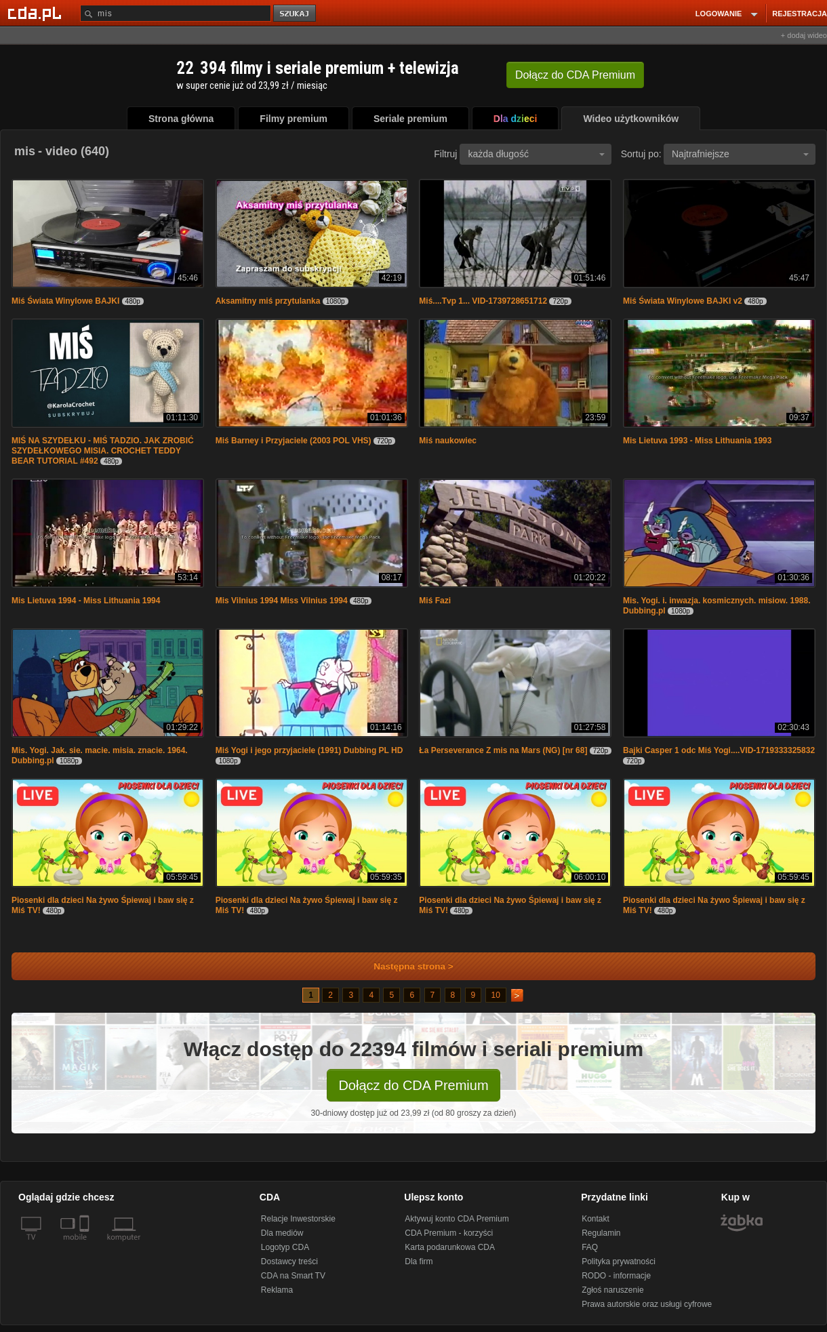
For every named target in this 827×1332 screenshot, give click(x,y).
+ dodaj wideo (804, 35)
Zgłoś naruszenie (612, 1290)
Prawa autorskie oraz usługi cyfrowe (647, 1304)
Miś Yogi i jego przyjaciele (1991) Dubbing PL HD (309, 750)
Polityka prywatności (618, 1261)
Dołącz (575, 75)
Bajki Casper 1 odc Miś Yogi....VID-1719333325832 (719, 750)
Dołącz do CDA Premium (413, 1085)
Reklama (277, 1290)
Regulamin (601, 1233)
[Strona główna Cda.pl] (36, 13)
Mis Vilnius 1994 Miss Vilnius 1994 (282, 600)
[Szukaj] (175, 13)
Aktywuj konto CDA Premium (456, 1219)
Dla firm (418, 1261)
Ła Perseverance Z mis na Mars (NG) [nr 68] (503, 750)
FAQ (590, 1247)
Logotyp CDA (285, 1247)
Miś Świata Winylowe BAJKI (65, 301)
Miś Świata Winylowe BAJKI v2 (682, 301)
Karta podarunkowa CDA (450, 1247)
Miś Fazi (435, 600)
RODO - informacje (616, 1275)
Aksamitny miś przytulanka (268, 301)
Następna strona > (404, 966)
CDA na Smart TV (293, 1275)
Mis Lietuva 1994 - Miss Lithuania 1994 (86, 600)
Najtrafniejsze (740, 153)
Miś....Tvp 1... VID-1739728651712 (483, 301)
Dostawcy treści (289, 1261)
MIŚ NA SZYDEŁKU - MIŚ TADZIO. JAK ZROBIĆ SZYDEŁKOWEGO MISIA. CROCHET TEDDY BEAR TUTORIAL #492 (103, 451)
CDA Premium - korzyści (449, 1233)
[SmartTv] (86, 1245)
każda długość (536, 153)
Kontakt (595, 1219)
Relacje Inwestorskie (298, 1219)
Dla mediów (282, 1233)
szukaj (295, 14)
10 (495, 995)
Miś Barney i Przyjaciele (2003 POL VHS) (293, 440)
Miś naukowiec (448, 440)
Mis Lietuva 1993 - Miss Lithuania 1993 (697, 440)
